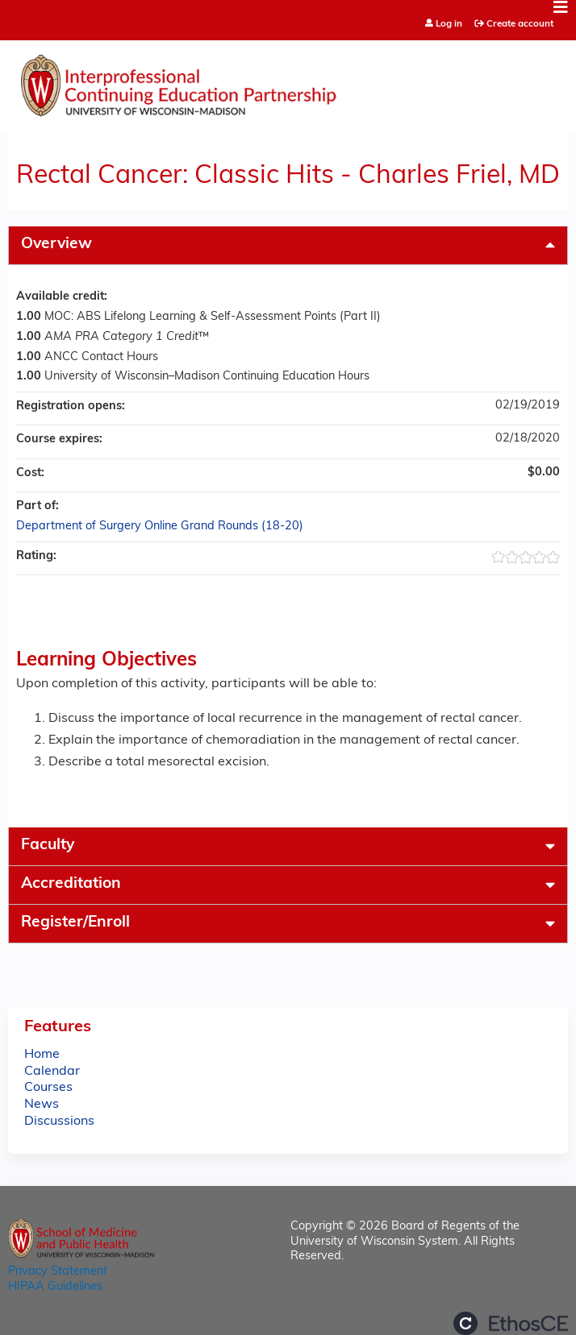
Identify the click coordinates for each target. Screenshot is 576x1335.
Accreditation (71, 884)
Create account (519, 24)
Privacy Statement (57, 1272)
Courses (48, 1087)
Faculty (47, 845)
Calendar (52, 1071)
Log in (449, 24)
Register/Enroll (75, 923)
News (41, 1104)
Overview (56, 244)
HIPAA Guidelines (55, 1287)
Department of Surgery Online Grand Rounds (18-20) (159, 526)
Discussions (59, 1121)
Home (42, 1054)
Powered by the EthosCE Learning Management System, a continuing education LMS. (510, 1323)
